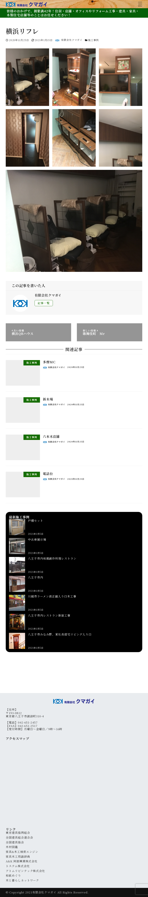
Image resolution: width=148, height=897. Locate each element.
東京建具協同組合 (18, 833)
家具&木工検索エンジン (22, 852)
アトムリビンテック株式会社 (25, 871)
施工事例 (93, 40)
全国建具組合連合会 (19, 837)
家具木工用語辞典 (18, 856)
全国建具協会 (15, 842)
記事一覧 (44, 303)
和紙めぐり (13, 875)
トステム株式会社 (18, 866)
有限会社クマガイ (44, 892)
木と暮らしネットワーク (22, 880)
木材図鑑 (12, 847)
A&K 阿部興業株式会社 (22, 861)
